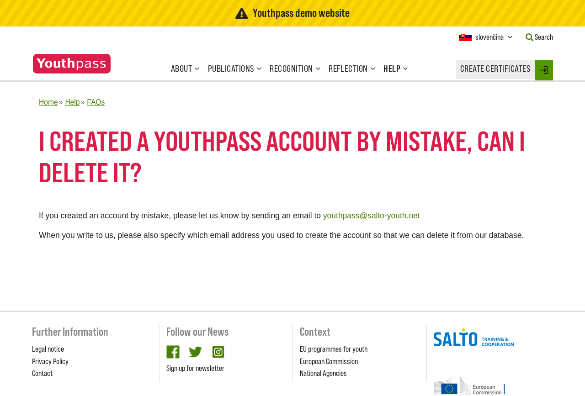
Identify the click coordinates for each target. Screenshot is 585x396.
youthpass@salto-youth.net (371, 215)
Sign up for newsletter (195, 368)
